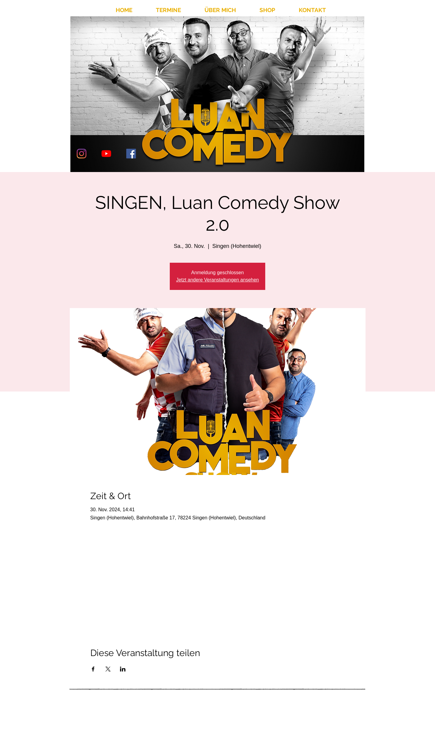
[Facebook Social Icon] (131, 153)
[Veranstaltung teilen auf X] (108, 669)
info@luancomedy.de (307, 716)
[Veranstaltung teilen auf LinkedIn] (123, 669)
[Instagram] (81, 153)
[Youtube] (106, 153)
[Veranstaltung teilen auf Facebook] (93, 669)
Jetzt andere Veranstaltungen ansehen (217, 279)
